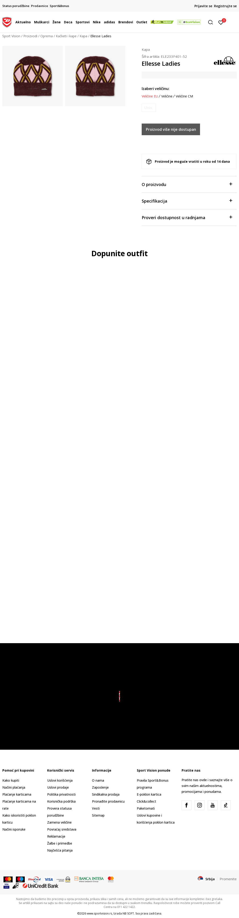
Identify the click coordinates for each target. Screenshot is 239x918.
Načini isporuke (13, 829)
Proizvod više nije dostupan (171, 129)
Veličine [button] (166, 96)
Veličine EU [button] (150, 96)
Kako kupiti (10, 780)
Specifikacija (187, 200)
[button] (212, 22)
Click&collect (146, 801)
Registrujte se (225, 6)
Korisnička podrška (61, 801)
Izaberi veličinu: (155, 88)
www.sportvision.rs (99, 913)
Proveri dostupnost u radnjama (187, 217)
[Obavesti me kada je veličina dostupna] (149, 108)
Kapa (83, 36)
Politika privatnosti (61, 794)
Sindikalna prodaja (106, 794)
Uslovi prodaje (58, 787)
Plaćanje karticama (16, 794)
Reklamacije (56, 836)
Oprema (46, 36)
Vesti (96, 808)
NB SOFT (128, 913)
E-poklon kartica (149, 794)
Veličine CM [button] (184, 96)
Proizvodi (30, 36)
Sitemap (98, 815)
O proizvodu (187, 184)
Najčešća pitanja (60, 850)
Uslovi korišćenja (60, 780)
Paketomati (146, 808)
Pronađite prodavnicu (108, 801)
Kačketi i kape (66, 36)
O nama (98, 780)
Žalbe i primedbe (59, 843)
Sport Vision (11, 36)
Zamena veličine (59, 822)
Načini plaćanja (13, 787)
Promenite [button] (228, 879)
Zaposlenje (100, 787)
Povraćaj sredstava (61, 829)
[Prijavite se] (221, 22)
